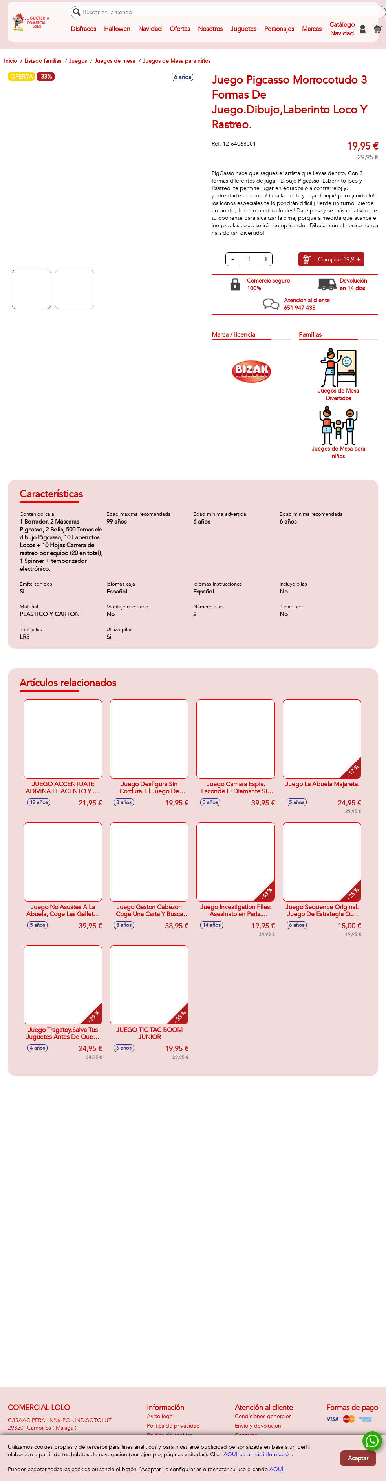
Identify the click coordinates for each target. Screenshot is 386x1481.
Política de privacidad (173, 1426)
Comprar (339, 259)
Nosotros (210, 29)
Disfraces (83, 29)
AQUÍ (276, 1469)
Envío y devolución (258, 1426)
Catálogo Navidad (342, 29)
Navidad (150, 29)
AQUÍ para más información (257, 1454)
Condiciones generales (263, 1416)
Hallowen (117, 29)
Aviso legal (160, 1416)
